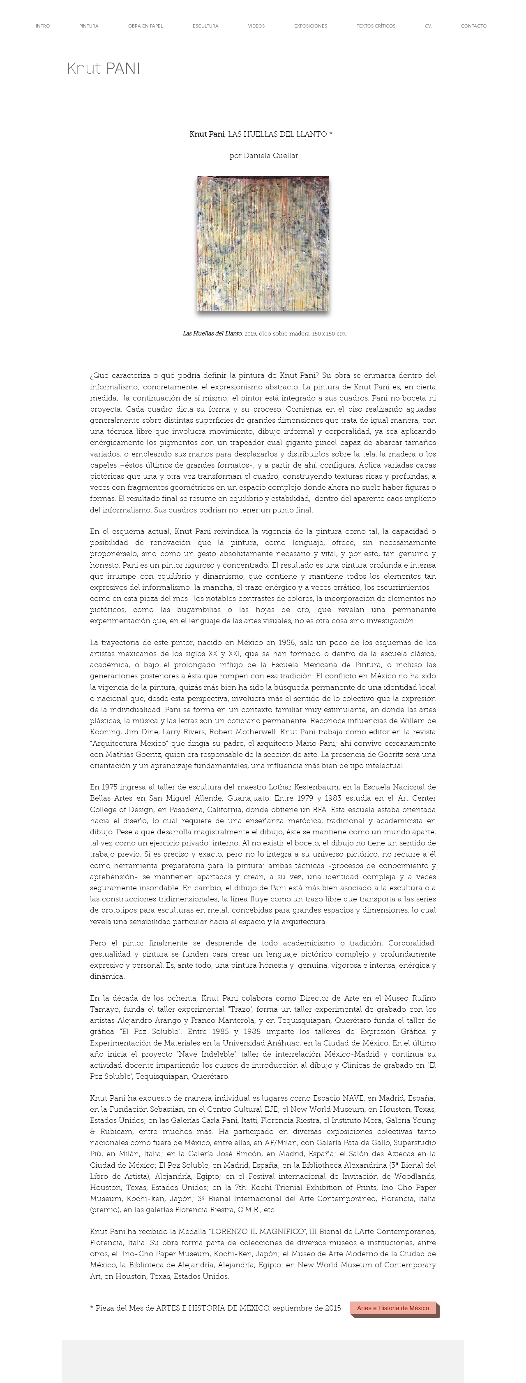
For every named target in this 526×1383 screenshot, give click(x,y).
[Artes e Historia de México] (393, 1308)
